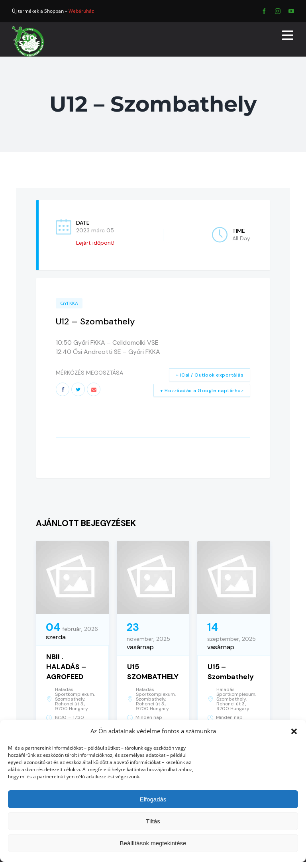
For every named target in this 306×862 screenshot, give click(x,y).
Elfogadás (153, 799)
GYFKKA (69, 303)
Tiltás (153, 821)
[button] (294, 731)
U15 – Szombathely (231, 671)
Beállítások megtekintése (153, 843)
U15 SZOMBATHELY (152, 671)
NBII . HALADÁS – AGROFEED (66, 666)
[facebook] (264, 11)
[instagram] (277, 11)
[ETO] (28, 29)
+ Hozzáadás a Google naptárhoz (201, 390)
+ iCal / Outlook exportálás (210, 375)
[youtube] (291, 11)
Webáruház (81, 11)
